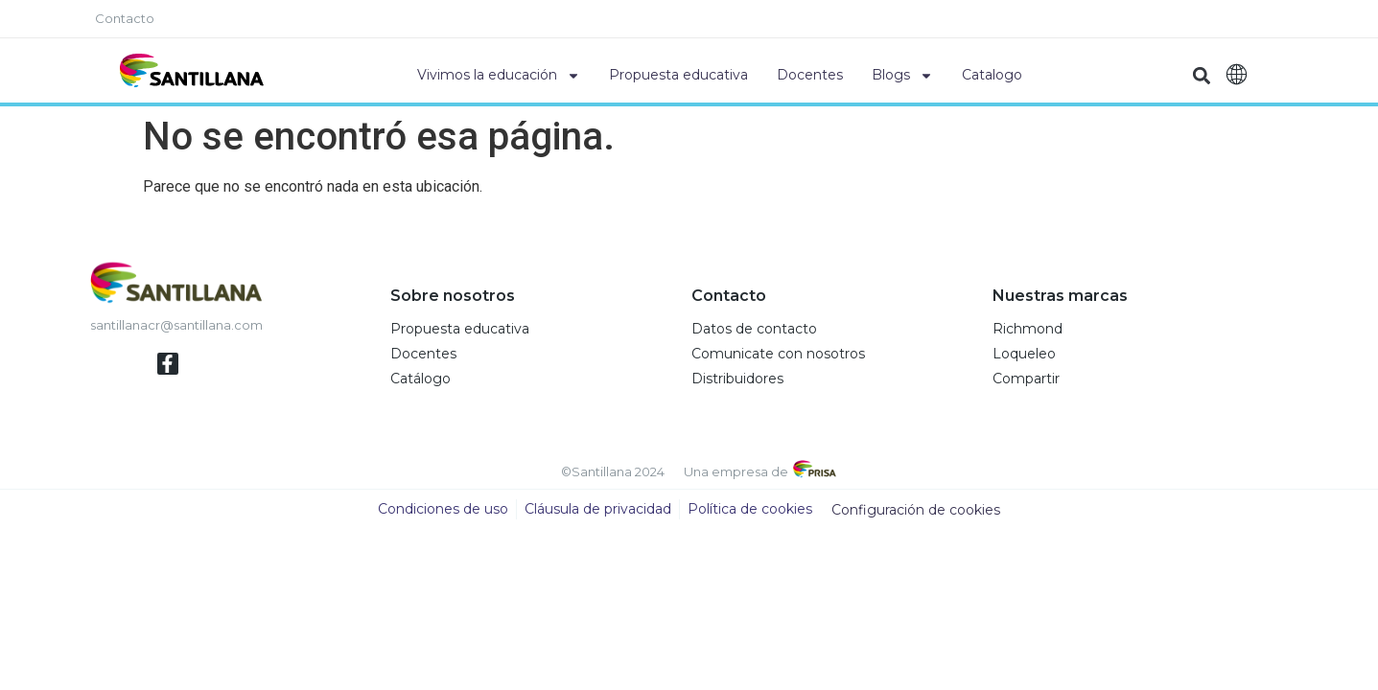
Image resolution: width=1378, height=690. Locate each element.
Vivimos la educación (498, 75)
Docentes (810, 74)
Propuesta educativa (678, 74)
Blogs (902, 75)
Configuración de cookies (915, 509)
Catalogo (992, 74)
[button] (1201, 75)
